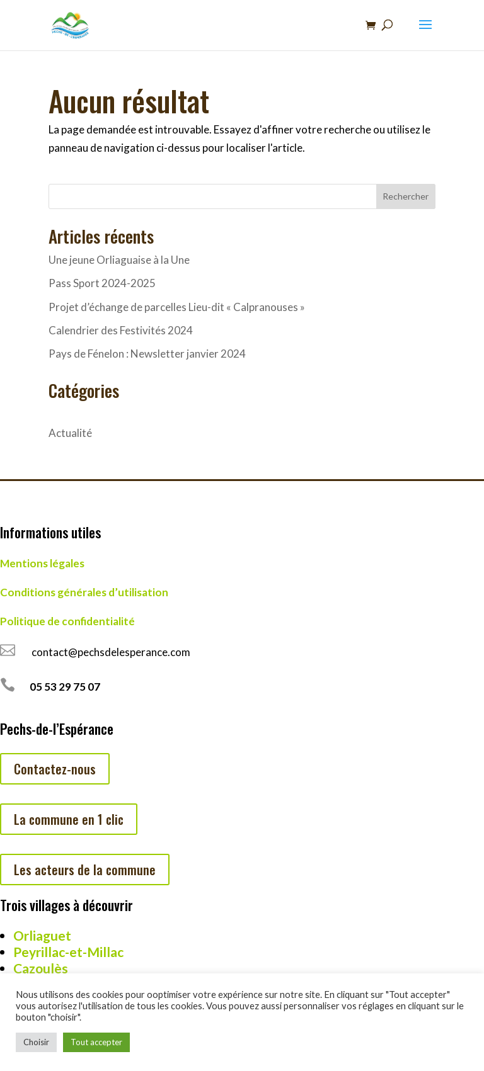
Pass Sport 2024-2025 (102, 283)
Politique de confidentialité (67, 621)
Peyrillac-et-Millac (68, 952)
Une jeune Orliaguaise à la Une (119, 259)
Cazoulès (40, 968)
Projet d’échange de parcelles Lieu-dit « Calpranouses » (177, 307)
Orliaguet (42, 935)
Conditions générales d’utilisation (84, 592)
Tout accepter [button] (96, 1042)
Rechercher (406, 196)
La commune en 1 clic (69, 819)
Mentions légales (42, 563)
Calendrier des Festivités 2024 (121, 330)
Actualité (70, 432)
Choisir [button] (36, 1042)
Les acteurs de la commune (85, 869)
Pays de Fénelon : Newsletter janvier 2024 (147, 353)
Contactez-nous (55, 768)
